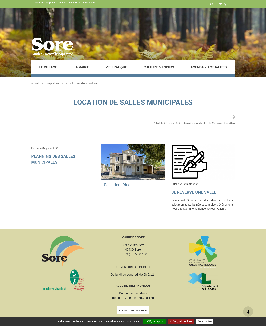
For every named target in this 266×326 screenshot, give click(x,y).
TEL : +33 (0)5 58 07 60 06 (133, 254)
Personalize (204, 321)
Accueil (35, 83)
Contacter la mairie (133, 310)
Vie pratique (52, 83)
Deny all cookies (180, 321)
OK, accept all (154, 321)
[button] (211, 4)
